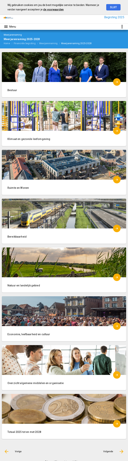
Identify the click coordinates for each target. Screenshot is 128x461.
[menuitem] (9, 43)
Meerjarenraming (48, 43)
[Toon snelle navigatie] (122, 26)
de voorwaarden (53, 9)
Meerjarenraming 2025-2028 (76, 43)
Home (7, 43)
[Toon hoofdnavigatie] (10, 26)
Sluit (113, 7)
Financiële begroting (25, 43)
